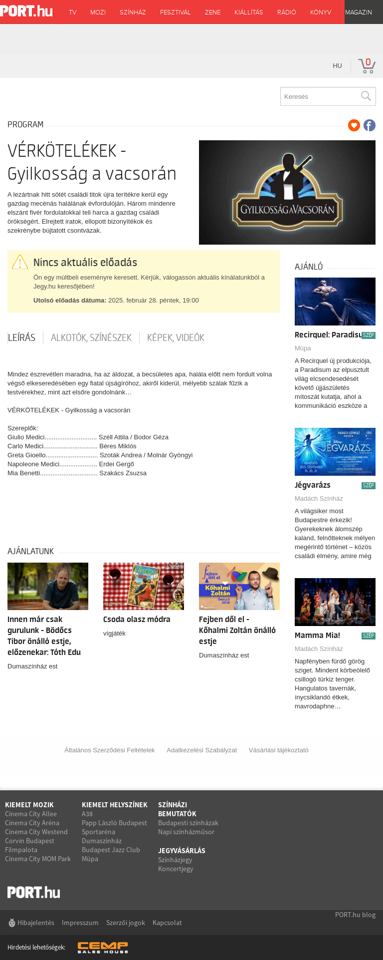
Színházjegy (175, 859)
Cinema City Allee (31, 813)
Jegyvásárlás (181, 850)
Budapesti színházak (188, 822)
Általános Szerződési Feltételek (109, 750)
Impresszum (80, 922)
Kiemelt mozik (29, 804)
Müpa (303, 348)
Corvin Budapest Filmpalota (29, 845)
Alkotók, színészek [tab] (91, 337)
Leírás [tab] (21, 337)
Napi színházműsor (186, 831)
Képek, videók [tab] (175, 337)
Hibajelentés (35, 922)
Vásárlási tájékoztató (279, 750)
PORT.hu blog (355, 914)
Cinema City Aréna (32, 822)
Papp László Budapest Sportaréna (114, 827)
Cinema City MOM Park (38, 858)
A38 (87, 813)
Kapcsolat (167, 922)
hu (337, 65)
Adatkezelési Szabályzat (202, 750)
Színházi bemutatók (177, 809)
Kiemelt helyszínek (115, 804)
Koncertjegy (175, 868)
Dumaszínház (102, 840)
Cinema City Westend (36, 831)
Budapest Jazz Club (111, 849)
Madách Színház (319, 498)
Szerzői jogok (125, 922)
